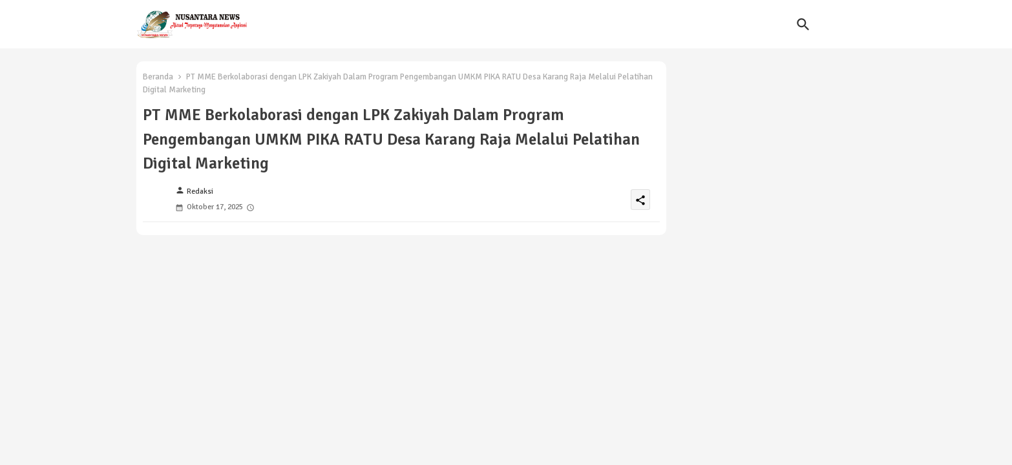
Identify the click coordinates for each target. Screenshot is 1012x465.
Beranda (158, 77)
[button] (803, 24)
